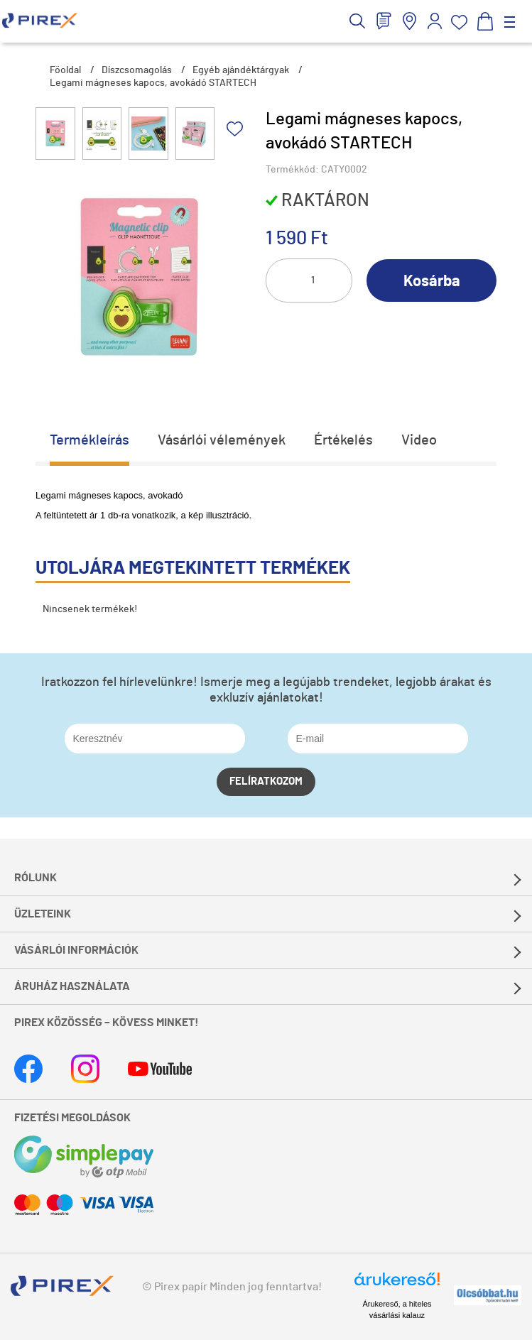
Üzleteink (42, 914)
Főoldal (65, 70)
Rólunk (35, 877)
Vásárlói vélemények (222, 440)
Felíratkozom (266, 781)
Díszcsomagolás (137, 70)
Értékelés (343, 440)
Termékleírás (89, 440)
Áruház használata (72, 986)
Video (419, 440)
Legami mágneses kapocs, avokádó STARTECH (153, 83)
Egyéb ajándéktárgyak (240, 70)
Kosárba (431, 281)
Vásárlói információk (76, 950)
